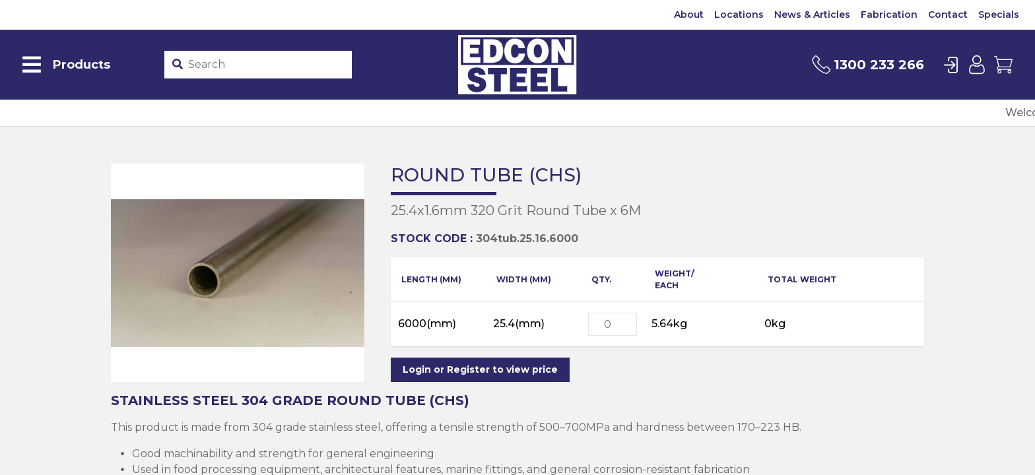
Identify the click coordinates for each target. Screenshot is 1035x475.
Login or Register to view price (480, 369)
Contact (948, 14)
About (689, 14)
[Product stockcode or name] (267, 64)
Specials (998, 14)
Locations (739, 14)
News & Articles (812, 14)
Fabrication (889, 14)
